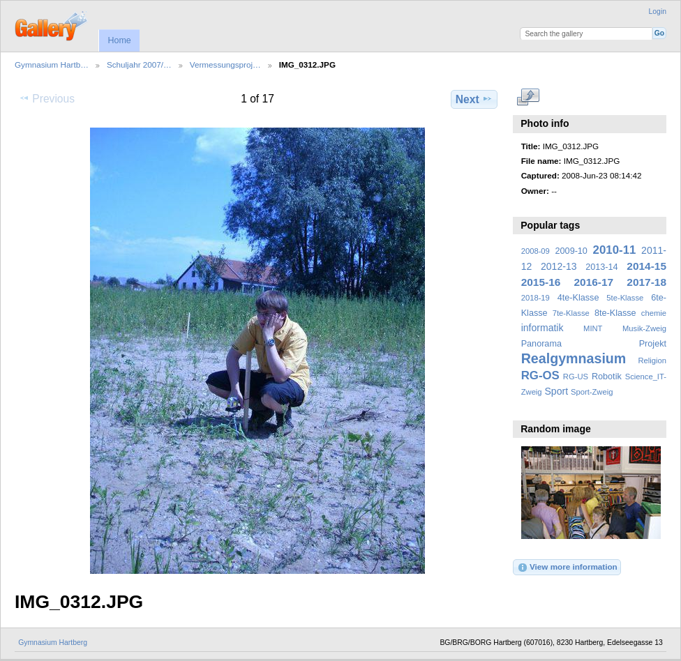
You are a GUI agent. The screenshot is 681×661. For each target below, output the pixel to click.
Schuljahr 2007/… (139, 64)
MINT (592, 328)
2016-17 (594, 282)
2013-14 (601, 267)
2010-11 (614, 250)
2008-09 (535, 251)
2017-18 (646, 282)
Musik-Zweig (644, 328)
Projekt (652, 344)
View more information (567, 567)
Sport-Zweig (592, 392)
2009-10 (571, 251)
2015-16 (541, 282)
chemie (653, 313)
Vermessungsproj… (225, 64)
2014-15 (646, 266)
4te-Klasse (578, 298)
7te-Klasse (571, 313)
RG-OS (540, 375)
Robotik (607, 376)
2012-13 (559, 266)
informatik (542, 327)
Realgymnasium (574, 358)
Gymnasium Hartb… (52, 64)
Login (657, 11)
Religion (652, 360)
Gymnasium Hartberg (52, 642)
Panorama (541, 344)
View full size (529, 97)
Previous (47, 98)
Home (118, 40)
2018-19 (535, 298)
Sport (557, 391)
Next (474, 99)
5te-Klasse (624, 298)
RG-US (575, 376)
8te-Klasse (615, 313)
